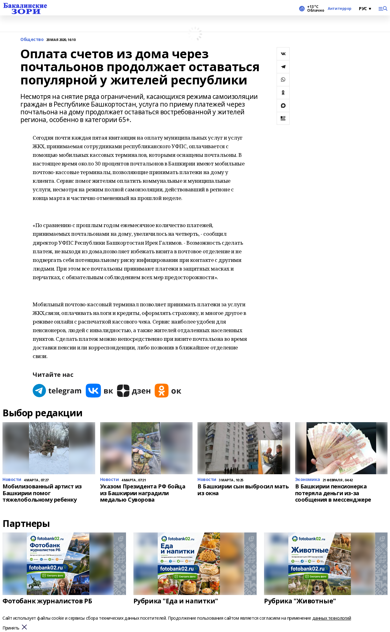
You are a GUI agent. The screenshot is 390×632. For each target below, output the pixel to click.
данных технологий (331, 618)
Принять (10, 628)
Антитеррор (339, 8)
